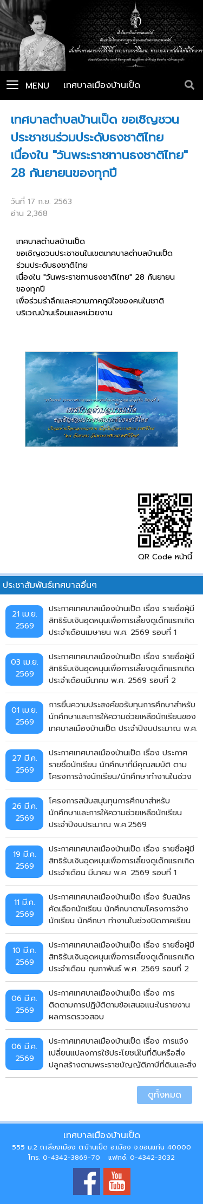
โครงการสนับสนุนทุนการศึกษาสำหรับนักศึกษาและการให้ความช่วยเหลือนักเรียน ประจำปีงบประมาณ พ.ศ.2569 (115, 812)
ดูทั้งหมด (164, 1094)
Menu (27, 85)
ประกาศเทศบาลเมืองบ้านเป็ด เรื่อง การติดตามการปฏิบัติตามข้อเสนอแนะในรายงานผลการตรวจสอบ (119, 1004)
